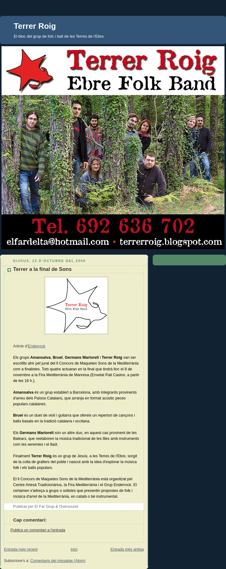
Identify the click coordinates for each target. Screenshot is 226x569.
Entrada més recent (21, 549)
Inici (74, 549)
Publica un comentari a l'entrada (37, 530)
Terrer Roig (35, 26)
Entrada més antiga (127, 549)
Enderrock (36, 346)
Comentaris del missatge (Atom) (58, 561)
